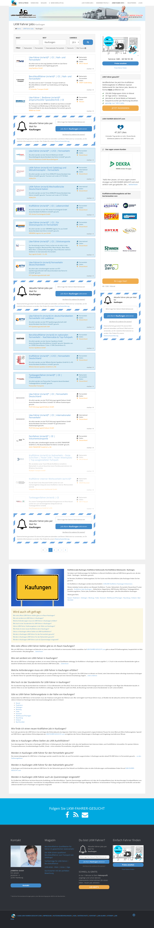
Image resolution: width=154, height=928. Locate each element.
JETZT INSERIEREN (120, 108)
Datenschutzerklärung (62, 141)
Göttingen (84, 598)
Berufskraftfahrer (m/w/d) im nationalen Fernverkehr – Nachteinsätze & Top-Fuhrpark (51, 336)
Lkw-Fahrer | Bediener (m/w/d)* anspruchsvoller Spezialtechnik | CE (46, 98)
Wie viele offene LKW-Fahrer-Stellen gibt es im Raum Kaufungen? (34, 615)
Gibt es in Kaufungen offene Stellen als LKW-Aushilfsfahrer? (32, 631)
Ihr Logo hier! (120, 281)
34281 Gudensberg (85, 82)
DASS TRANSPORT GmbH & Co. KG (40, 447)
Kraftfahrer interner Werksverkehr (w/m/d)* (50, 478)
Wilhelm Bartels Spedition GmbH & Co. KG (42, 367)
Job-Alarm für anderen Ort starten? (73, 134)
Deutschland (83, 155)
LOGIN (140, 3)
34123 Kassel (83, 459)
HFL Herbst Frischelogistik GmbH (39, 214)
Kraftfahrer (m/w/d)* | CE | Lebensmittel (49, 205)
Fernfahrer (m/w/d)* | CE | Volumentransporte (42, 437)
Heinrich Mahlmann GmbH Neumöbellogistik (43, 159)
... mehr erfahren (91, 676)
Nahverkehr (27, 48)
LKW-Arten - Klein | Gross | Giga (57, 867)
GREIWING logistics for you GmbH (40, 233)
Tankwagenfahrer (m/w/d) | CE (44, 497)
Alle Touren (80, 48)
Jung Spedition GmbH (36, 68)
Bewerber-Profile (103, 3)
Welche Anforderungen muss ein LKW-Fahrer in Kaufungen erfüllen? (35, 621)
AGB (74, 916)
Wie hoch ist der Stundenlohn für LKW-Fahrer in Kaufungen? (32, 623)
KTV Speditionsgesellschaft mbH (39, 275)
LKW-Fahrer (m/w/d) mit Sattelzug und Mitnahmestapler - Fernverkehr (47, 168)
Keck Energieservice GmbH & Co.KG (40, 508)
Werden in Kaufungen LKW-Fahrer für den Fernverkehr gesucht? (33, 634)
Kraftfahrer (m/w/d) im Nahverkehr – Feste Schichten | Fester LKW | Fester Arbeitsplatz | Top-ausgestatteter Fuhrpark (50, 457)
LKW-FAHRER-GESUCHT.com (96, 649)
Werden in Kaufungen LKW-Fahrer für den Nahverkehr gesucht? (33, 637)
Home (19, 29)
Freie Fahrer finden (120, 68)
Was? (18, 38)
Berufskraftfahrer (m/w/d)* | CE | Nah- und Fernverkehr (50, 77)
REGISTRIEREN (132, 3)
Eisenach (103, 598)
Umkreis (73, 38)
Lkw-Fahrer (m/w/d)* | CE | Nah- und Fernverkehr (47, 58)
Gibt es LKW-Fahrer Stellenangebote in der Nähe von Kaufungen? (34, 626)
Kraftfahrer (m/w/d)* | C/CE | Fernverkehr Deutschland (49, 357)
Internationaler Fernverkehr (54, 48)
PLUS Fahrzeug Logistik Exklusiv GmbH (41, 407)
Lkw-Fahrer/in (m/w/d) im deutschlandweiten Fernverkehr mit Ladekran (51, 317)
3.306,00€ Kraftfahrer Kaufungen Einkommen (118, 584)
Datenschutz (83, 916)
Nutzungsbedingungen (62, 916)
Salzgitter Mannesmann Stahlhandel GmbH (43, 489)
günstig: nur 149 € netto (114, 103)
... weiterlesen (38, 651)
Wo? (44, 38)
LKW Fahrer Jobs (28, 29)
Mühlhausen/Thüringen (114, 598)
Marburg (91, 598)
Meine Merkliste (56, 3)
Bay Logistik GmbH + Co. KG (38, 254)
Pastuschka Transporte (36, 386)
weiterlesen (133, 184)
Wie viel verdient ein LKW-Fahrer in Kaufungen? (28, 618)
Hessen (81, 101)
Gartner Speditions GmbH (37, 348)
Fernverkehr (38, 48)
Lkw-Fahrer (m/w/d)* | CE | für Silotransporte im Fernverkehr (44, 223)
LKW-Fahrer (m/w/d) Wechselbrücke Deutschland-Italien (46, 187)
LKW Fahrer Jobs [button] (88, 3)
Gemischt (70, 48)
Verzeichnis (34, 3)
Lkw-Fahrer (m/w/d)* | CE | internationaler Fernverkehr (50, 416)
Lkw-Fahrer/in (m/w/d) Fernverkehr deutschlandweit (46, 263)
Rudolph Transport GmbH (37, 470)
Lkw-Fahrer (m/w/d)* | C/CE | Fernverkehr (49, 150)
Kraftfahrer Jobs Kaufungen (83, 589)
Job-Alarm (102, 916)
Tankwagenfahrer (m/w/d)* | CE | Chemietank (45, 376)
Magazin (44, 3)
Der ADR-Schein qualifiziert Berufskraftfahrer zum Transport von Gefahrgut (59, 855)
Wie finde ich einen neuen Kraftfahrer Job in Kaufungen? (31, 629)
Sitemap (110, 916)
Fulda (97, 598)
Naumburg (126, 598)
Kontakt (92, 916)
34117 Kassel (83, 502)
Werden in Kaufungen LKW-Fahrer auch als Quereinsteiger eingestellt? (36, 640)
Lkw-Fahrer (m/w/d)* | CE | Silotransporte (49, 241)
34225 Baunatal (84, 483)
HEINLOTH (32, 178)
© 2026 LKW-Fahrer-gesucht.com (27, 916)
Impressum (47, 916)
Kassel (69, 598)
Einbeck (134, 598)
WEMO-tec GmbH (34, 110)
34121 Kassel (83, 63)
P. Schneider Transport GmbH (38, 89)
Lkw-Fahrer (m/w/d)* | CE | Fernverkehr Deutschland (48, 395)
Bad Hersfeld (20, 722)
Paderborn (76, 598)
